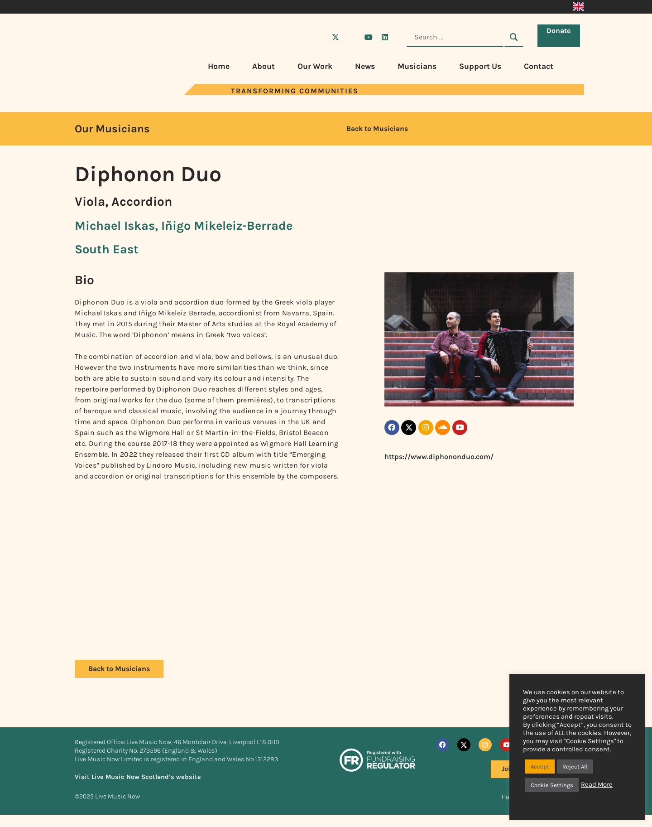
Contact (538, 66)
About (263, 66)
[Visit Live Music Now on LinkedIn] (385, 37)
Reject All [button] (575, 766)
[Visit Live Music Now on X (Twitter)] (335, 37)
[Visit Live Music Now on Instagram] (352, 37)
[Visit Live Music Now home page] (102, 92)
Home (219, 66)
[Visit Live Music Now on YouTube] (368, 37)
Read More (597, 784)
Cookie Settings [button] (552, 785)
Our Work (314, 66)
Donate (561, 36)
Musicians (417, 66)
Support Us (480, 66)
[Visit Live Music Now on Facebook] (319, 37)
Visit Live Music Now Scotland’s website (138, 777)
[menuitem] (578, 7)
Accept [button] (540, 766)
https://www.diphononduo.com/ (439, 459)
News (365, 66)
